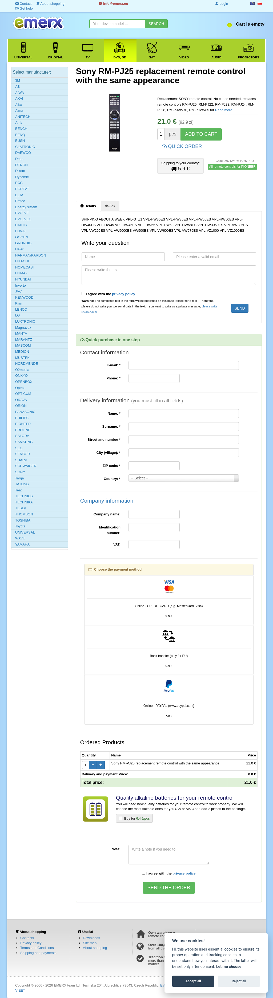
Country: (112, 479)
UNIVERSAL (25, 532)
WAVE (20, 538)
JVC (18, 291)
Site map (90, 943)
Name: (113, 413)
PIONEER (23, 424)
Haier (19, 249)
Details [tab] (88, 205)
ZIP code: (112, 466)
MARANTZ (23, 340)
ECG (19, 183)
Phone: (113, 378)
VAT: (117, 544)
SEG (18, 448)
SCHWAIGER (26, 466)
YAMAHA (22, 544)
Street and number (104, 440)
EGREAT (22, 189)
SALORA (22, 436)
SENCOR (22, 454)
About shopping (95, 948)
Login (221, 4)
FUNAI (20, 231)
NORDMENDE (26, 364)
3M (17, 80)
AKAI (19, 99)
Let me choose (229, 966)
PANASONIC (25, 412)
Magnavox (23, 328)
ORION (21, 406)
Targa (19, 478)
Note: (116, 849)
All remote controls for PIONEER (232, 167)
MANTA (21, 333)
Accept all (193, 981)
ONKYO (21, 376)
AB (17, 87)
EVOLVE (22, 213)
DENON (21, 165)
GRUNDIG (23, 243)
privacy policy (123, 294)
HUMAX (21, 273)
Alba (18, 105)
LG (17, 315)
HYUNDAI (23, 279)
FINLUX (21, 225)
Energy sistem (26, 207)
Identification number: (110, 530)
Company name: (107, 514)
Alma (19, 111)
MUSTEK (22, 358)
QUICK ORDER (182, 146)
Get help (24, 8)
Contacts (27, 938)
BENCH (21, 129)
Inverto (20, 285)
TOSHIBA (22, 520)
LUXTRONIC (25, 321)
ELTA (19, 195)
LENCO (21, 309)
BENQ (20, 135)
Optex (20, 388)
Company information (107, 501)
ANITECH (22, 117)
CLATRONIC (25, 147)
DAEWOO (23, 153)
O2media (22, 370)
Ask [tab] (110, 205)
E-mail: (114, 365)
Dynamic (22, 177)
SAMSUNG (24, 442)
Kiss (18, 303)
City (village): (109, 453)
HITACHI (22, 261)
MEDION (22, 352)
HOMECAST (25, 267)
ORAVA (21, 400)
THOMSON (24, 514)
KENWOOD (24, 297)
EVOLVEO (23, 219)
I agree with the (108, 294)
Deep (19, 159)
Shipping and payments (38, 953)
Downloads (91, 938)
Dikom (20, 171)
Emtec (20, 201)
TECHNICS (24, 496)
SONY (20, 472)
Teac (18, 490)
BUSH (20, 141)
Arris (18, 123)
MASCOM (23, 345)
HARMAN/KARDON (30, 255)
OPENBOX (23, 382)
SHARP (21, 460)
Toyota (20, 526)
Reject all (239, 981)
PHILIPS (22, 418)
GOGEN (21, 237)
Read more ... (225, 110)
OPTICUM (23, 394)
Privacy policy (30, 943)
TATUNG (22, 484)
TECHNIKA (24, 502)
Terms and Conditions (37, 948)
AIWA (19, 93)
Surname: (111, 426)
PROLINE (22, 430)
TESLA (20, 508)
